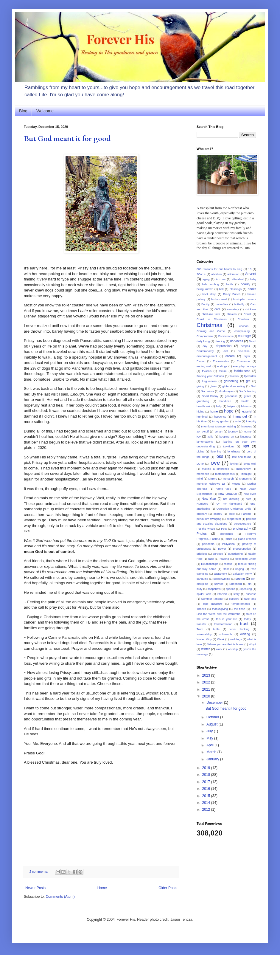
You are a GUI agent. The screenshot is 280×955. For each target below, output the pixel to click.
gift (248, 381)
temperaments (240, 603)
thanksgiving (220, 608)
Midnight (246, 473)
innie (238, 421)
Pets (224, 528)
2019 (206, 768)
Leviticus (228, 446)
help (219, 406)
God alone (207, 391)
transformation (223, 624)
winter (205, 649)
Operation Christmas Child (234, 508)
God (253, 386)
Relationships (209, 563)
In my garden (220, 421)
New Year (209, 498)
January (213, 759)
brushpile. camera (244, 299)
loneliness (234, 451)
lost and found (241, 456)
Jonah (219, 431)
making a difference (215, 468)
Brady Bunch (231, 294)
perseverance (242, 523)
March (211, 752)
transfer (201, 624)
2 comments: (39, 871)
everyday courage (244, 366)
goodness (231, 396)
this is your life (226, 619)
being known (205, 289)
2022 (206, 682)
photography (242, 528)
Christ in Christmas (212, 319)
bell (221, 289)
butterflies (222, 304)
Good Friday (210, 396)
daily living (203, 341)
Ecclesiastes (221, 361)
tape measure (213, 603)
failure (223, 371)
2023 (206, 675)
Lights (200, 451)
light (245, 446)
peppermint (233, 518)
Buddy (205, 304)
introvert (246, 426)
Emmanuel (244, 361)
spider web (204, 594)
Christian (243, 319)
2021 (206, 689)
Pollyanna (228, 543)
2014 (206, 803)
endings (222, 366)
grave (247, 396)
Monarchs (245, 478)
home (214, 411)
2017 (206, 782)
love (214, 463)
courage (244, 336)
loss (219, 456)
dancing (220, 341)
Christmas (209, 325)
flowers (234, 376)
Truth (200, 629)
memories (203, 473)
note (248, 498)
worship (233, 649)
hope (229, 411)
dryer (247, 356)
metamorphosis (225, 473)
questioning (235, 553)
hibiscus (246, 406)
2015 (206, 796)
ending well (204, 366)
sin (249, 583)
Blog (23, 110)
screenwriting (221, 578)
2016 (206, 789)
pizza (228, 538)
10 (249, 269)
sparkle (230, 588)
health (245, 401)
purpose (218, 553)
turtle (216, 629)
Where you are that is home (225, 644)
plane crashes (247, 538)
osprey (218, 513)
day (205, 346)
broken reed (219, 299)
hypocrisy (220, 416)
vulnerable (225, 634)
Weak (220, 639)
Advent (250, 274)
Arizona (221, 279)
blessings (236, 289)
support (234, 598)
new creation (227, 493)
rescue (228, 563)
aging (206, 279)
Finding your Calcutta (210, 376)
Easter (201, 361)
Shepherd (235, 583)
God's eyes (226, 391)
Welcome (45, 110)
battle (229, 284)
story (236, 594)
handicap (225, 401)
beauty (245, 284)
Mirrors (212, 478)
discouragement (207, 356)
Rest (226, 568)
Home (102, 888)
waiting (245, 634)
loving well (249, 463)
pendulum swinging (209, 518)
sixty (199, 588)
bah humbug (210, 284)
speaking (246, 588)
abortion (216, 274)
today (247, 619)
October (213, 717)
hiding (200, 411)
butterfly (239, 304)
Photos (202, 533)
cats (217, 309)
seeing (240, 578)
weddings (236, 639)
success (251, 594)
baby (253, 279)
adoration (233, 274)
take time (250, 598)
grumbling (203, 401)
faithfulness (242, 371)
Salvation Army (242, 573)
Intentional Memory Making (218, 426)
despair (245, 346)
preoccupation (242, 548)
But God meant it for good (67, 139)
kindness (245, 436)
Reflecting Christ (245, 558)
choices (232, 314)
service (218, 583)
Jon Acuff (203, 431)
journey (233, 431)
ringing (239, 568)
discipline (243, 351)
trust (244, 623)
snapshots (214, 588)
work (219, 649)
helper (231, 406)
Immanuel (240, 416)
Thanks (201, 608)
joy (199, 436)
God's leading (247, 391)
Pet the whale (206, 528)
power (222, 548)
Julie (210, 436)
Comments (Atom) (60, 896)
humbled (202, 416)
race (211, 558)
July (210, 731)
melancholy (243, 468)
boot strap (209, 294)
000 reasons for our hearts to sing (219, 269)
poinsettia (208, 543)
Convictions (225, 336)
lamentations (205, 441)
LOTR (200, 463)
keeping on (227, 436)
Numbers (202, 503)
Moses (236, 483)
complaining (242, 331)
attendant (238, 279)
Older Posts (167, 888)
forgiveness (209, 381)
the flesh (239, 608)
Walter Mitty (204, 639)
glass (213, 386)
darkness (236, 341)
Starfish (222, 594)
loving (234, 463)
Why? (252, 644)
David (252, 341)
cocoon (243, 326)
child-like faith (211, 314)
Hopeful (247, 411)
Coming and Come (211, 331)
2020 (206, 696)
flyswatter (250, 376)
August (212, 724)
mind (200, 478)
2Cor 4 (201, 274)
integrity (251, 421)
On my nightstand (229, 503)
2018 (206, 775)
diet (225, 351)
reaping (224, 558)
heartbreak (203, 406)
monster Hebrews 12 (211, 483)
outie (231, 513)
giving (200, 386)
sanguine (202, 578)
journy (247, 431)
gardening (231, 381)
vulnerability (204, 634)
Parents (246, 513)
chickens (250, 309)
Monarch (228, 478)
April (210, 745)
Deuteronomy (205, 351)
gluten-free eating (234, 386)
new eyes (250, 493)
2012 (206, 809)
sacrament (220, 573)
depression (224, 346)
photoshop (226, 533)
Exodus (206, 371)
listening (216, 451)
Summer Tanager (212, 598)
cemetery (233, 309)
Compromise (205, 336)
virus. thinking (239, 629)
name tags (223, 488)
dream (230, 356)
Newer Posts (35, 888)
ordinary (202, 513)
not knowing (231, 498)
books (252, 289)
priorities (202, 553)
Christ (247, 314)
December (215, 702)
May (210, 738)
